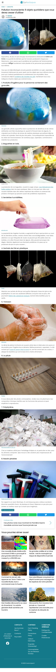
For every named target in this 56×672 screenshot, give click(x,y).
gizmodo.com (4, 230)
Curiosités (10, 7)
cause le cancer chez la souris (19, 349)
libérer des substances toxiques (19, 296)
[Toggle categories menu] (2, 2)
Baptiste (10, 16)
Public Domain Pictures (6, 499)
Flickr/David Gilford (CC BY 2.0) (8, 447)
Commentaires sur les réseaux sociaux (33, 651)
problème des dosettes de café (25, 77)
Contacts (17, 633)
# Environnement (8, 510)
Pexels (2, 288)
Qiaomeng (3, 125)
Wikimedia (3, 342)
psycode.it (17, 637)
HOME (3, 7)
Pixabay (3, 396)
